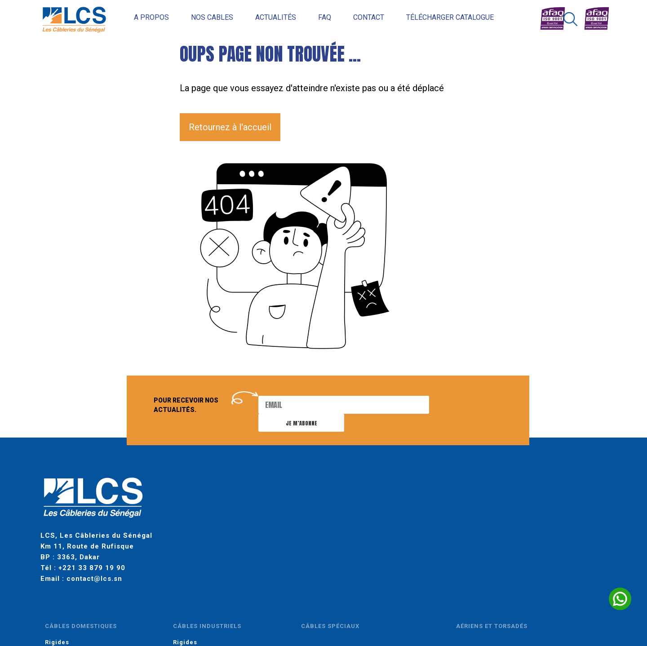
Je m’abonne (461, 405)
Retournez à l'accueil (230, 127)
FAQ (312, 17)
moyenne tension (560, 491)
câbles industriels (320, 491)
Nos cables (200, 17)
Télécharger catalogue (438, 17)
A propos (139, 17)
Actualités (263, 17)
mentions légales (180, 609)
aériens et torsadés (484, 491)
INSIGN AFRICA (439, 609)
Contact (356, 17)
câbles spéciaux (397, 491)
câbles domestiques (241, 491)
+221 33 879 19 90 (91, 555)
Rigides (217, 507)
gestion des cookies (283, 609)
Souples (218, 519)
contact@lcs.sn (94, 566)
